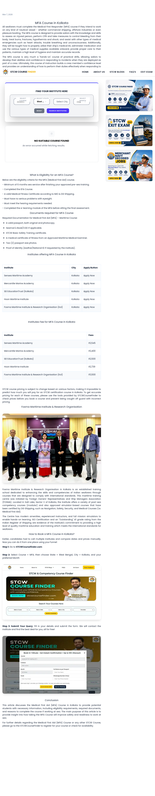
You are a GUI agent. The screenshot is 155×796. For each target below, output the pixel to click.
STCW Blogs (117, 4)
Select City (62, 81)
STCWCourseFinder (88, 375)
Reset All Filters (52, 134)
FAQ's (132, 4)
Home (85, 4)
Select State (43, 78)
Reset (39, 90)
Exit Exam (147, 4)
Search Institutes (58, 90)
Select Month (82, 79)
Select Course (23, 79)
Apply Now (89, 255)
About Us (99, 4)
